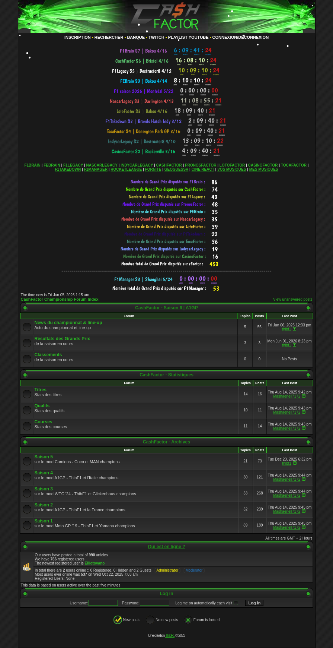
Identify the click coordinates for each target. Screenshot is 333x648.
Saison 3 (44, 488)
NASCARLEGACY (102, 165)
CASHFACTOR (169, 165)
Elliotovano (94, 563)
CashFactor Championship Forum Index (60, 299)
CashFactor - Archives (166, 442)
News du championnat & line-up (68, 322)
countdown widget (166, 51)
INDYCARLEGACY (137, 165)
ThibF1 (169, 635)
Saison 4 (44, 472)
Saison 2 (44, 505)
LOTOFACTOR (232, 165)
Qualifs (42, 405)
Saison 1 (44, 521)
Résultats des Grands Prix (62, 338)
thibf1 (286, 329)
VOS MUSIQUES (231, 169)
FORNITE (153, 169)
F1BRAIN (32, 165)
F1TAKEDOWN (68, 169)
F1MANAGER (96, 169)
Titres (41, 389)
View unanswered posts (292, 299)
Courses (43, 421)
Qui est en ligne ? (166, 546)
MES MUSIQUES (263, 169)
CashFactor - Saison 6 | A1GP (166, 307)
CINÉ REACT (203, 169)
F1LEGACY (73, 165)
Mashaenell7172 (286, 396)
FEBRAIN (52, 165)
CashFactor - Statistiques (166, 374)
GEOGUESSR (176, 169)
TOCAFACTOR (294, 165)
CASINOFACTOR (263, 165)
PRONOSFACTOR (200, 165)
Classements (48, 354)
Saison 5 (44, 456)
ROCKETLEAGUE (126, 169)
